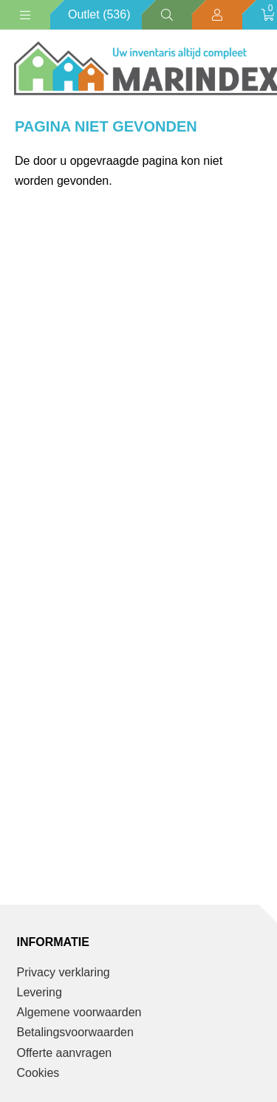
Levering (39, 992)
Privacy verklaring (63, 972)
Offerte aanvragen (64, 1053)
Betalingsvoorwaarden (75, 1032)
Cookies (38, 1073)
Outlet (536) (99, 14)
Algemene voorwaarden (79, 1012)
